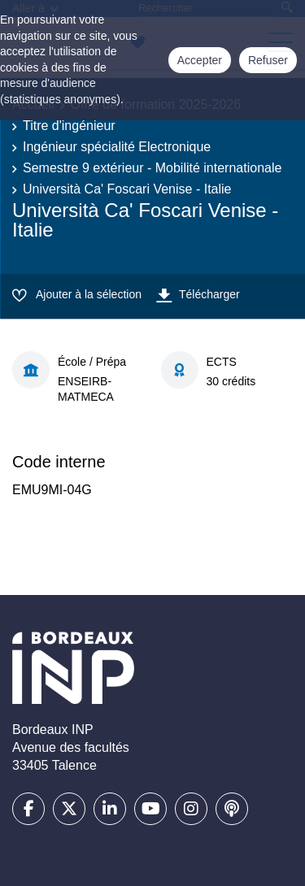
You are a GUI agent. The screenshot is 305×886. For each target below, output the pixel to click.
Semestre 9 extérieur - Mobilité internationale (152, 168)
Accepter (199, 60)
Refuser (268, 60)
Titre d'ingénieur (69, 125)
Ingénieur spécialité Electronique (117, 147)
